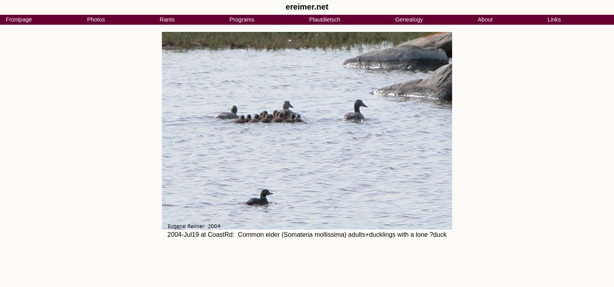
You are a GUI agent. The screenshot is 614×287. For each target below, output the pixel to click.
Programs (242, 19)
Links (554, 19)
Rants (167, 19)
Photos (96, 19)
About (485, 19)
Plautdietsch (324, 19)
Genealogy (409, 19)
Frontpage (19, 19)
